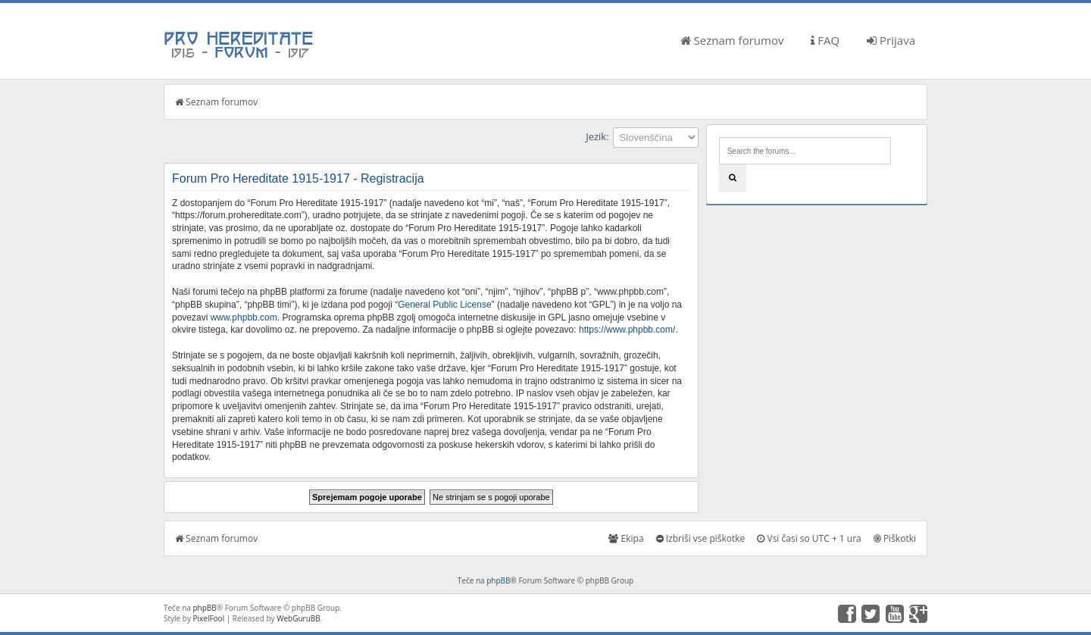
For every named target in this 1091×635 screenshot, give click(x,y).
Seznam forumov (732, 40)
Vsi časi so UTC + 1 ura (809, 538)
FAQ (825, 40)
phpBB (498, 580)
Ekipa (625, 538)
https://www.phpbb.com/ (627, 329)
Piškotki (895, 538)
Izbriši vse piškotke (701, 538)
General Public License (444, 304)
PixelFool (209, 618)
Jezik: (597, 136)
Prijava (891, 40)
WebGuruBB (298, 618)
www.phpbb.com (244, 317)
